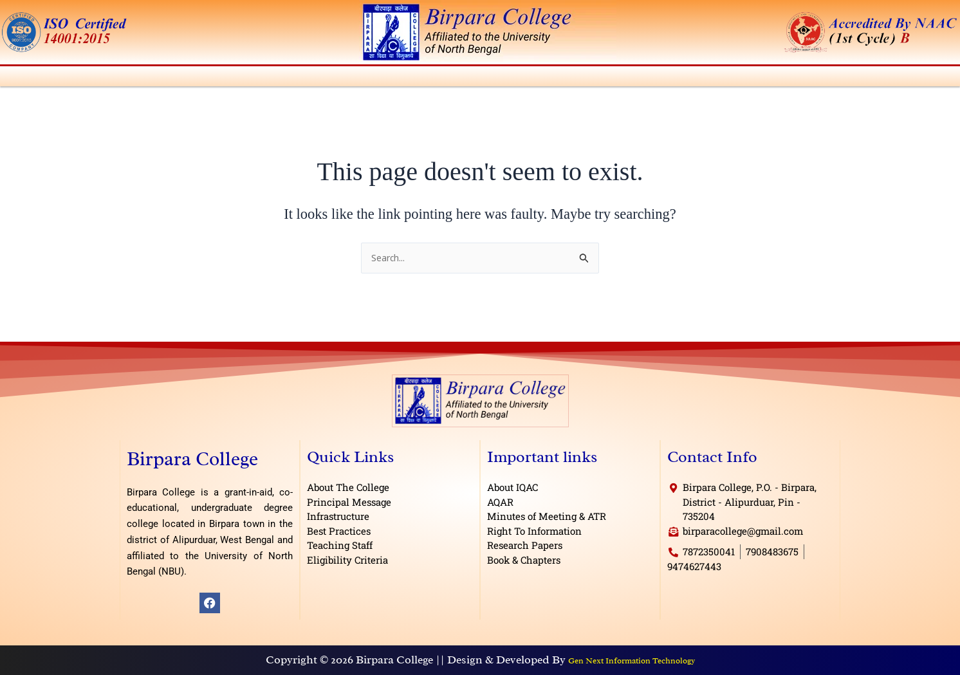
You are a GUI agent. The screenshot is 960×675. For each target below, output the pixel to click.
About (61, 78)
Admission (366, 78)
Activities (433, 78)
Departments (290, 78)
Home (18, 78)
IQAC (551, 78)
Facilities (659, 78)
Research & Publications (758, 78)
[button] (61, 78)
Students (496, 78)
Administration (131, 78)
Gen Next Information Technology (631, 664)
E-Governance (870, 78)
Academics (213, 78)
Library (601, 78)
